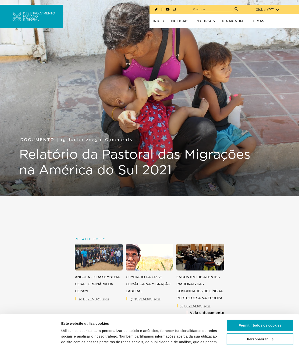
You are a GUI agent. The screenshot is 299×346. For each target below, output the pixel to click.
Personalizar (260, 310)
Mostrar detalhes (75, 337)
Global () (267, 9)
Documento (37, 139)
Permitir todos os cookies (259, 296)
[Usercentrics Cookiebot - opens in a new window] (30, 336)
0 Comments (116, 139)
